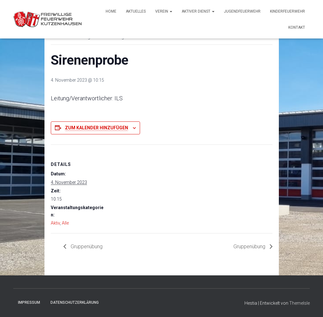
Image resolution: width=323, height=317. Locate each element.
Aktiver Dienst (198, 11)
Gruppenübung (86, 246)
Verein (163, 11)
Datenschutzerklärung (74, 302)
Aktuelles (136, 11)
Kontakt (296, 27)
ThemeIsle (299, 303)
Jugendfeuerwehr (242, 11)
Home (111, 11)
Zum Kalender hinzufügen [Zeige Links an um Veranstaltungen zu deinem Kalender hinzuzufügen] (96, 127)
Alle (65, 223)
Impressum (29, 302)
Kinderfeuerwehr (287, 11)
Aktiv (55, 223)
